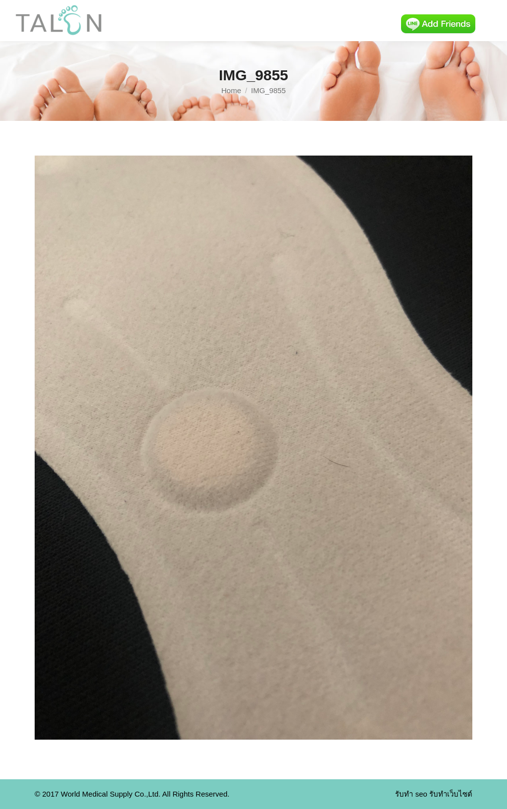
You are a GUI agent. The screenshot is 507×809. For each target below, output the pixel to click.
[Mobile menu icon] (491, 21)
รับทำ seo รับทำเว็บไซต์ (433, 794)
